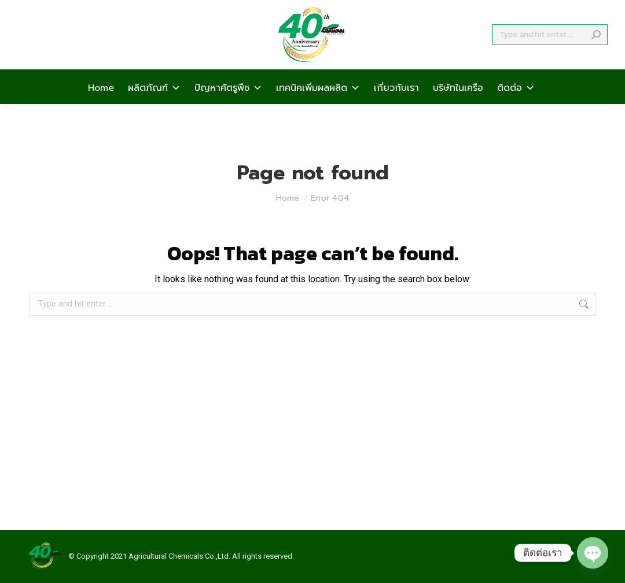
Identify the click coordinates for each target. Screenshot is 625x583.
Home (101, 107)
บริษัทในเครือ (458, 107)
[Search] (550, 55)
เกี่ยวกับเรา (396, 107)
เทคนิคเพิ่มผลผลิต (318, 107)
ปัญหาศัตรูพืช (228, 107)
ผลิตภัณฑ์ (154, 107)
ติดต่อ (516, 107)
